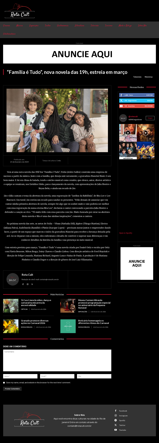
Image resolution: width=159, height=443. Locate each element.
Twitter (122, 425)
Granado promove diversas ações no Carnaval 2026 (34, 322)
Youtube (122, 430)
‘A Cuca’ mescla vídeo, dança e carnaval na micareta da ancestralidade (36, 303)
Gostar (149, 95)
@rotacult (133, 116)
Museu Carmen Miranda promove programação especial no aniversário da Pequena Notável (94, 304)
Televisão (137, 77)
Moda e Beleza (26, 327)
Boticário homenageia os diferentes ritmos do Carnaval (93, 322)
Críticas (24, 309)
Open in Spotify (125, 233)
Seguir (150, 100)
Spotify (122, 420)
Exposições (82, 311)
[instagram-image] (128, 133)
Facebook (123, 411)
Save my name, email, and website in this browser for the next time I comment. (38, 382)
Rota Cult (27, 274)
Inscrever (149, 106)
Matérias (149, 77)
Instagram (123, 416)
